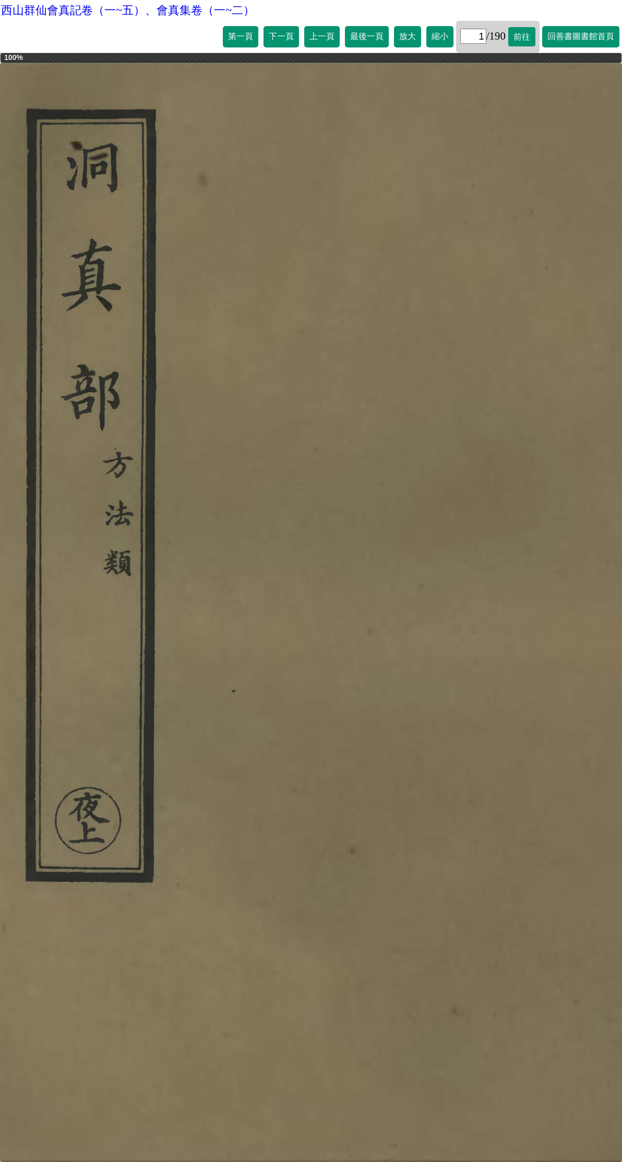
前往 (521, 36)
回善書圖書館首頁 (580, 36)
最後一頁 (367, 36)
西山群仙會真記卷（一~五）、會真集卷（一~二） (128, 10)
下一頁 (281, 36)
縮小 (440, 36)
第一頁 (240, 36)
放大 (407, 36)
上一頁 (321, 36)
